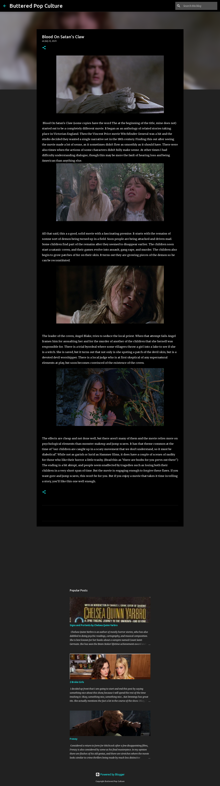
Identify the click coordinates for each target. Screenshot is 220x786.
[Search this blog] (199, 6)
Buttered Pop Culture (36, 6)
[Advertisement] (110, 555)
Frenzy (73, 739)
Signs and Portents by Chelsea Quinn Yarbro (94, 625)
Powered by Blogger (110, 774)
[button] (44, 48)
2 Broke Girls (77, 682)
